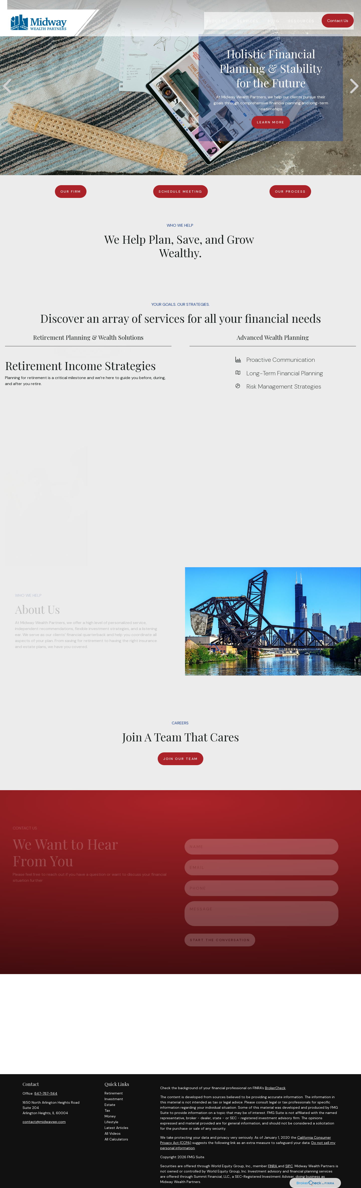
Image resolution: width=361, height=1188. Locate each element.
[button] (217, 13)
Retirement (114, 1093)
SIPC (289, 1166)
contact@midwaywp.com (44, 1121)
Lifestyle (111, 1122)
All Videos (113, 1133)
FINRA (273, 1166)
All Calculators (116, 1139)
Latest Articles (116, 1127)
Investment (114, 1099)
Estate (110, 1104)
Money (110, 1116)
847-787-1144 (45, 1093)
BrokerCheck (275, 1088)
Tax (107, 1110)
